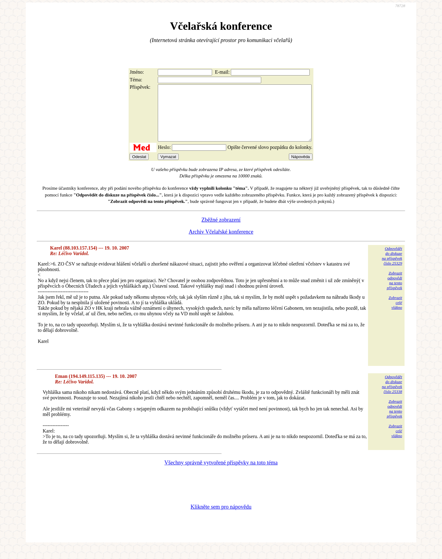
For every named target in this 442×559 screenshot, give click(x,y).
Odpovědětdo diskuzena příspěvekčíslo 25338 (392, 395)
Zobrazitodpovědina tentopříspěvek (394, 291)
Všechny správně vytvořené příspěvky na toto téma (221, 474)
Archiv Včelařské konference (221, 243)
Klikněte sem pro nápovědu (221, 518)
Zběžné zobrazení (220, 231)
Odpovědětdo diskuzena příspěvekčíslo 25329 (392, 267)
